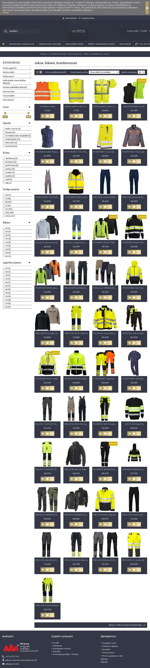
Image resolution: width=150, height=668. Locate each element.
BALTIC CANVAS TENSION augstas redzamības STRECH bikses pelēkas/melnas (48, 424)
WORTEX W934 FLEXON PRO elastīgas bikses (105, 469)
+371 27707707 (10, 656)
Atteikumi (56, 646)
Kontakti (105, 649)
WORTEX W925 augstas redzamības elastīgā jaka (76, 378)
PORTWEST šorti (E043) (105, 152)
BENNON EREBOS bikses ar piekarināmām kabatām (48, 514)
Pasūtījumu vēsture (61, 649)
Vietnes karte (108, 652)
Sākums (104, 659)
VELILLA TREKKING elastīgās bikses (105, 288)
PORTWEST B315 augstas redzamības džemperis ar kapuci (134, 288)
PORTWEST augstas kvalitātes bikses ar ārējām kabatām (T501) (105, 378)
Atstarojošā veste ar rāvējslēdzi (76, 106)
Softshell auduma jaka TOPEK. (134, 469)
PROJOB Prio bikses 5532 (76, 288)
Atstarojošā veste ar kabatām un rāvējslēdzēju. (105, 106)
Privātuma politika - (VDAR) (64, 654)
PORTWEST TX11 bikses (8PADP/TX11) (76, 152)
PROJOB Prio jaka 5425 (47, 333)
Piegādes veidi (108, 643)
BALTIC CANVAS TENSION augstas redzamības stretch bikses (48, 469)
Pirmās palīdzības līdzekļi (15, 87)
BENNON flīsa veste (134, 106)
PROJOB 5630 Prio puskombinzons (76, 424)
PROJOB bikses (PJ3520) (105, 560)
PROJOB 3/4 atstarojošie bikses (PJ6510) (134, 560)
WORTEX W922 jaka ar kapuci (48, 288)
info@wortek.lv (10, 664)
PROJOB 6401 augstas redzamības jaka (105, 514)
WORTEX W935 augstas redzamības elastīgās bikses (105, 424)
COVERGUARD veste (76, 197)
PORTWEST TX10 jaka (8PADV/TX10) (134, 152)
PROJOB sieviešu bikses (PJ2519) (134, 197)
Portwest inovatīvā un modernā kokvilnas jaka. (105, 333)
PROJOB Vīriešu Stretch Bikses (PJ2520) (134, 514)
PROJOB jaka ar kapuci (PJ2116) (76, 469)
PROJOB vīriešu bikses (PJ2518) (105, 197)
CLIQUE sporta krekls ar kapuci (48, 242)
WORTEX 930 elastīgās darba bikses (134, 333)
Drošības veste (47, 106)
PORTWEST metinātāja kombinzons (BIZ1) (134, 378)
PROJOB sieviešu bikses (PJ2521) (48, 560)
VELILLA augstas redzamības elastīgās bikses (76, 242)
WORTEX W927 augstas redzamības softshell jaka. (48, 378)
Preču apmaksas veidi (111, 656)
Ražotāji (55, 651)
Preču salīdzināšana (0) (55, 72)
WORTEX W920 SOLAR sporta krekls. (134, 242)
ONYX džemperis (134, 424)
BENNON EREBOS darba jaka (76, 514)
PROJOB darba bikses (76, 333)
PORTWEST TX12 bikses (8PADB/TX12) (48, 197)
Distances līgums (109, 646)
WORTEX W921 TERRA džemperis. (105, 242)
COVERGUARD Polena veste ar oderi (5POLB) (48, 152)
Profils (55, 643)
